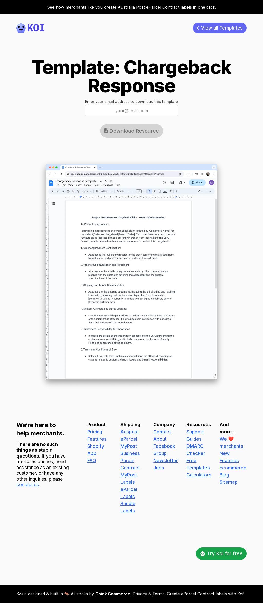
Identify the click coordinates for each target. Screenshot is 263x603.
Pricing (94, 431)
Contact (162, 431)
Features (97, 438)
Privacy (140, 593)
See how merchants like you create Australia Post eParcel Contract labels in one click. (131, 7)
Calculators (198, 474)
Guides (194, 438)
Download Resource (131, 131)
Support (195, 431)
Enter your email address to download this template (131, 102)
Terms (158, 593)
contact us (27, 484)
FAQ (91, 459)
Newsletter (165, 459)
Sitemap (229, 481)
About (160, 438)
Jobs (158, 467)
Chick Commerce (112, 593)
